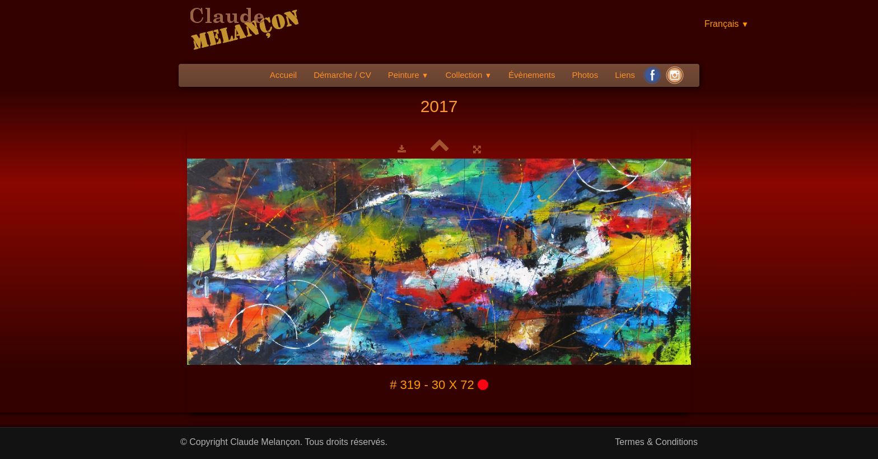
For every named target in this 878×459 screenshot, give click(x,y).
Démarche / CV (342, 75)
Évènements (531, 75)
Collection (468, 75)
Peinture (408, 75)
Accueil (283, 75)
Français (726, 24)
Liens (625, 75)
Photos (585, 75)
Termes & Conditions (656, 442)
